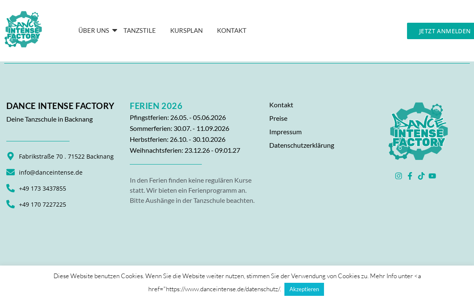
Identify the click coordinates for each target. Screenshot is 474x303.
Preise (278, 118)
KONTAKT (231, 30)
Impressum (285, 132)
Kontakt (281, 105)
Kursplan (186, 30)
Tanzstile (139, 30)
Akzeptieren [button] (304, 289)
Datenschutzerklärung (301, 145)
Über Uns (95, 30)
